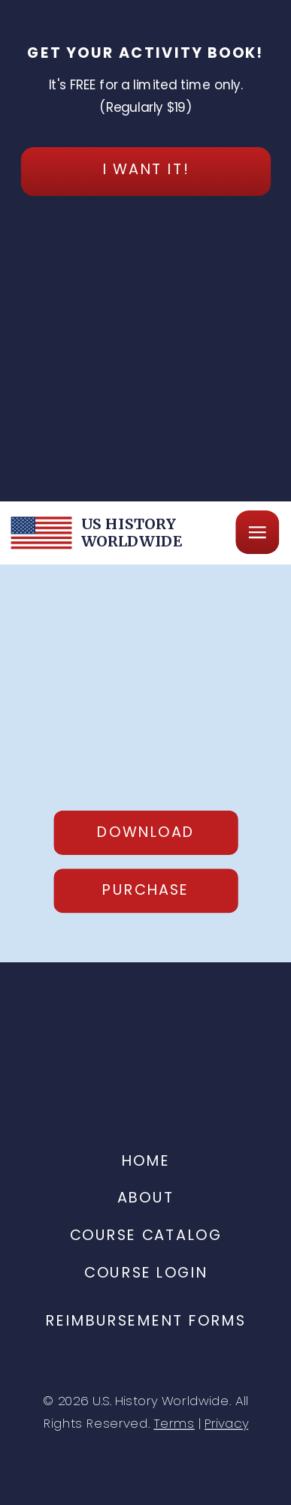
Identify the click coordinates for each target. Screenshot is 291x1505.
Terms (173, 1423)
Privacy (226, 1423)
